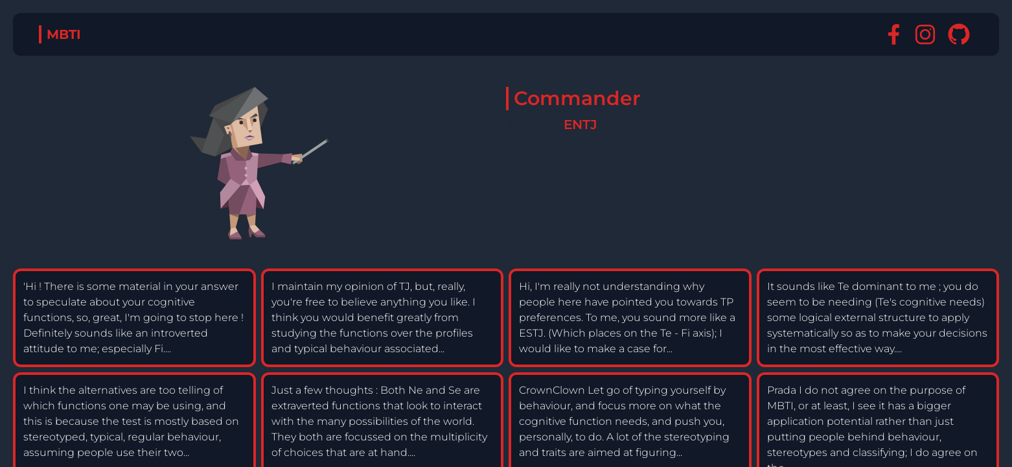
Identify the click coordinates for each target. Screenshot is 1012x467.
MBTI (64, 34)
